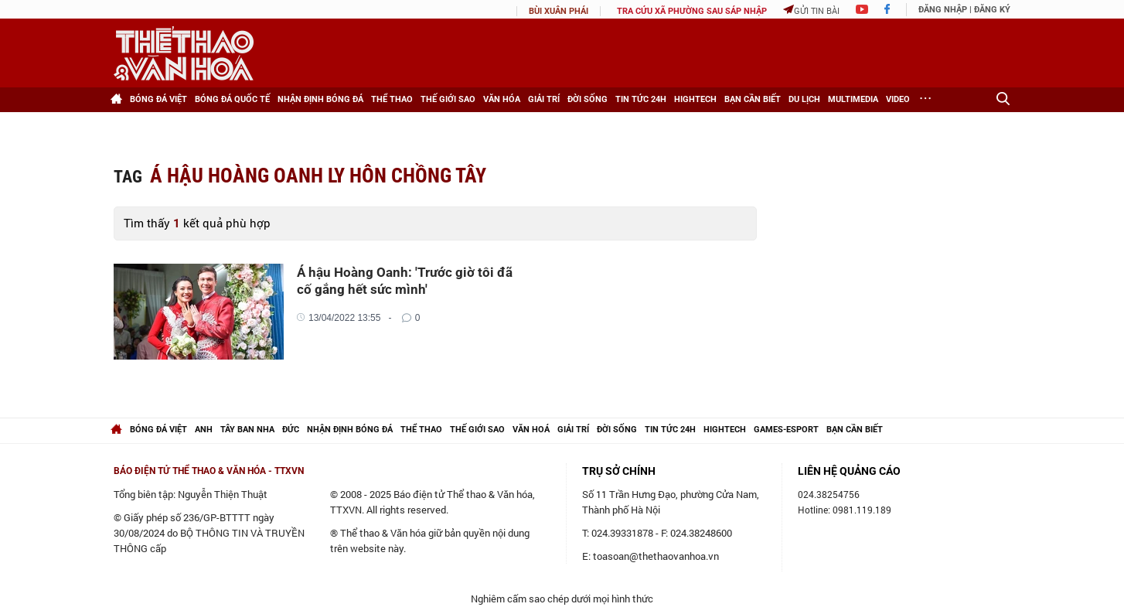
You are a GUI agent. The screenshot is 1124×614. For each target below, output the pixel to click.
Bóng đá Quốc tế (232, 99)
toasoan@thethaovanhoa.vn (656, 556)
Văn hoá (531, 430)
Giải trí (544, 99)
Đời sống (587, 99)
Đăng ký (992, 10)
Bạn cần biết (752, 99)
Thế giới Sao (448, 99)
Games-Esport (786, 430)
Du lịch (804, 99)
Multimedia (853, 99)
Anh (204, 430)
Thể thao (392, 99)
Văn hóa (501, 99)
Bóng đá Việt (158, 99)
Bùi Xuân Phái (558, 11)
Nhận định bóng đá (320, 99)
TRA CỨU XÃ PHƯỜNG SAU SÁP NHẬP (692, 11)
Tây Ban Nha (247, 430)
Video (898, 99)
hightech (724, 430)
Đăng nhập (942, 10)
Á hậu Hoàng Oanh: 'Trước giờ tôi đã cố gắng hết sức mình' (405, 280)
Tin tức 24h (640, 99)
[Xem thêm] (925, 99)
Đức (290, 430)
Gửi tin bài (811, 10)
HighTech (695, 99)
